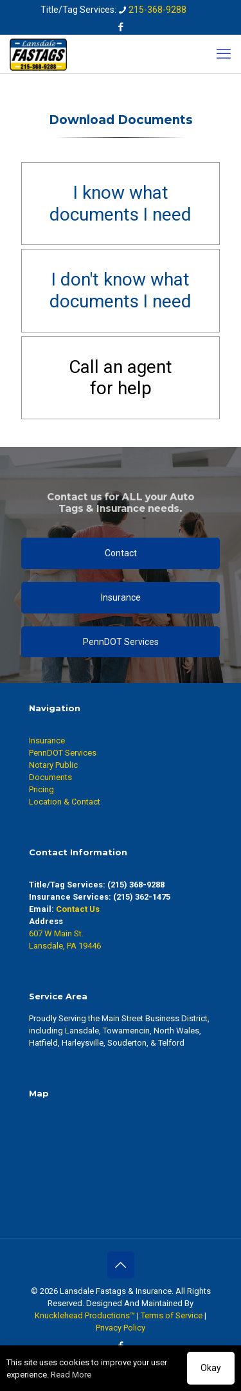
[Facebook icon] (121, 27)
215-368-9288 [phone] (157, 10)
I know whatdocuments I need (120, 203)
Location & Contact (64, 801)
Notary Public (53, 765)
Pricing (41, 789)
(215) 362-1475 (141, 897)
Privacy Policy (120, 1327)
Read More (71, 1374)
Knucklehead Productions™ (85, 1315)
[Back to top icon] (120, 1264)
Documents (50, 777)
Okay (211, 1368)
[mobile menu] (224, 54)
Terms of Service (171, 1315)
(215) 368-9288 (136, 884)
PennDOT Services (62, 753)
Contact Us (78, 909)
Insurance (47, 740)
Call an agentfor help (120, 377)
